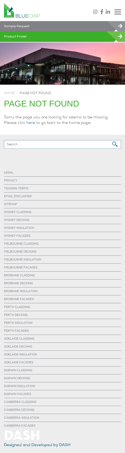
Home (9, 93)
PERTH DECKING (16, 315)
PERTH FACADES (16, 330)
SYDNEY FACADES (17, 236)
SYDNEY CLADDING (17, 212)
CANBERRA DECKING (19, 410)
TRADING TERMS (16, 188)
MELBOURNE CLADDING (21, 243)
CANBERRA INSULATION (21, 418)
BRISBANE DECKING (18, 283)
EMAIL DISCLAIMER (18, 196)
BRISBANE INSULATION (20, 291)
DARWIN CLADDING (18, 370)
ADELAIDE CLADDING (19, 338)
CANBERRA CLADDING (20, 402)
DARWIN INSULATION (19, 386)
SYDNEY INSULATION (19, 228)
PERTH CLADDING (17, 307)
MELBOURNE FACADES (20, 267)
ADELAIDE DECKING (18, 346)
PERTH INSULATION (18, 323)
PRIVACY (10, 180)
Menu (117, 12)
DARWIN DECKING (17, 378)
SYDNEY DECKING (16, 220)
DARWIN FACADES (17, 394)
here (30, 122)
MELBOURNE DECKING (20, 251)
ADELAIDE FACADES (18, 362)
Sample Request (17, 26)
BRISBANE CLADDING (19, 275)
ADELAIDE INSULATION (20, 354)
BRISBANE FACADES (19, 299)
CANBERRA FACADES (19, 425)
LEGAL (8, 172)
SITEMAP (10, 204)
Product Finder (15, 36)
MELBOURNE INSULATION (22, 259)
